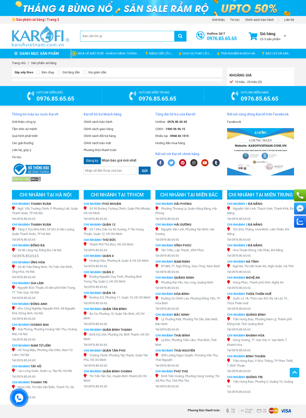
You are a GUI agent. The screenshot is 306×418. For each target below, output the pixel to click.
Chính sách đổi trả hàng (100, 136)
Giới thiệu (218, 19)
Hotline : (171, 122)
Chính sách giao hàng (98, 129)
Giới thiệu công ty (24, 122)
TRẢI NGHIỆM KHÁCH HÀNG (238, 53)
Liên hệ (289, 19)
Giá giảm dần (94, 72)
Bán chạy (45, 72)
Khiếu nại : (172, 136)
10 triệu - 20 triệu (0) (246, 82)
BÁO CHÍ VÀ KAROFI (277, 53)
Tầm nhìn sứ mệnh (24, 129)
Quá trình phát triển (25, 136)
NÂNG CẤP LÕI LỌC (160, 53)
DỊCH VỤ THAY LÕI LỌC (196, 53)
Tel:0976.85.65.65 (23, 219)
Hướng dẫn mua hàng (170, 143)
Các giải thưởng (22, 143)
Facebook (234, 122)
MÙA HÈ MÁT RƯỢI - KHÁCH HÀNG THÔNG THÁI (110, 53)
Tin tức (235, 19)
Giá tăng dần (68, 72)
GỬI (145, 171)
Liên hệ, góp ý (21, 150)
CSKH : (170, 129)
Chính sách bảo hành (259, 19)
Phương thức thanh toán (100, 150)
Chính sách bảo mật (97, 143)
